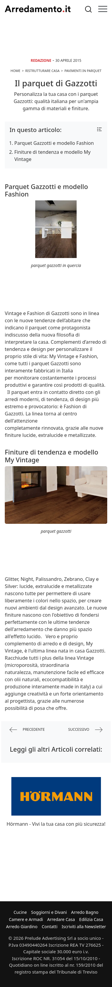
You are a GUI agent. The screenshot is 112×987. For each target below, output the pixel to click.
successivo (85, 729)
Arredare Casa (61, 919)
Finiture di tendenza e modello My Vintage (52, 155)
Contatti (50, 926)
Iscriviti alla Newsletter (84, 926)
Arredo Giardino (21, 926)
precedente (27, 729)
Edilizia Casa (91, 919)
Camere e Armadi (26, 919)
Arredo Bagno (85, 912)
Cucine (20, 912)
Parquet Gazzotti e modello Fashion (54, 143)
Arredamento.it (37, 9)
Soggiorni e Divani (49, 912)
